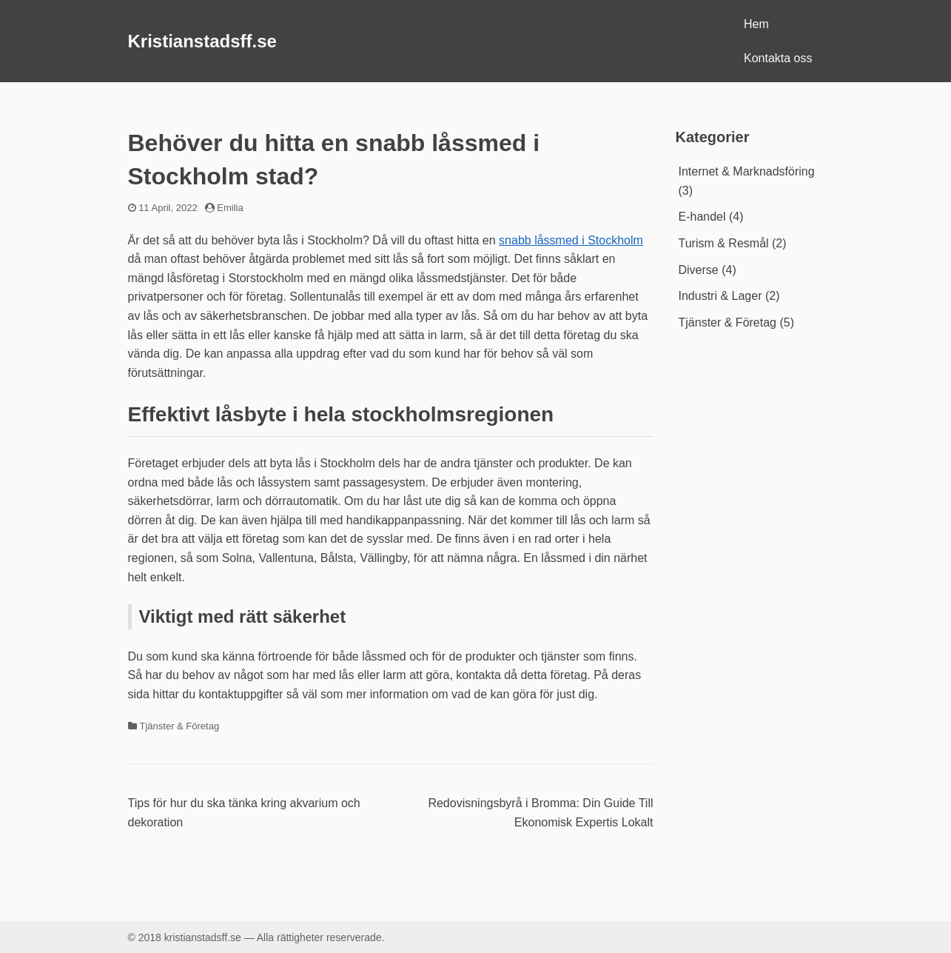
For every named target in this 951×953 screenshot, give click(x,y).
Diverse (699, 270)
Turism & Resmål (724, 243)
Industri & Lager (720, 296)
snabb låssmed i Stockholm (571, 240)
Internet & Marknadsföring (747, 171)
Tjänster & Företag (180, 726)
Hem (756, 24)
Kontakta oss (778, 58)
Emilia (230, 207)
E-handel (702, 216)
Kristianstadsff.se (202, 41)
